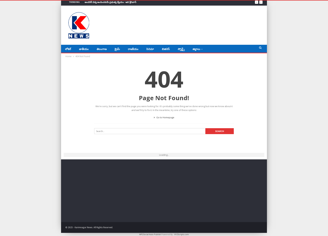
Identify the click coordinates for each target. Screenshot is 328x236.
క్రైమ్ (117, 49)
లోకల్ (68, 49)
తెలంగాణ (102, 49)
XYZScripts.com (181, 234)
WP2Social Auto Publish (150, 234)
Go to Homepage (164, 117)
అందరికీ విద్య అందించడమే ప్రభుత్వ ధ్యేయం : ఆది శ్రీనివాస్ (110, 2)
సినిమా (150, 49)
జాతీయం (84, 49)
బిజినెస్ (166, 49)
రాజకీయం (133, 49)
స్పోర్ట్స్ (181, 49)
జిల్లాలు (196, 49)
